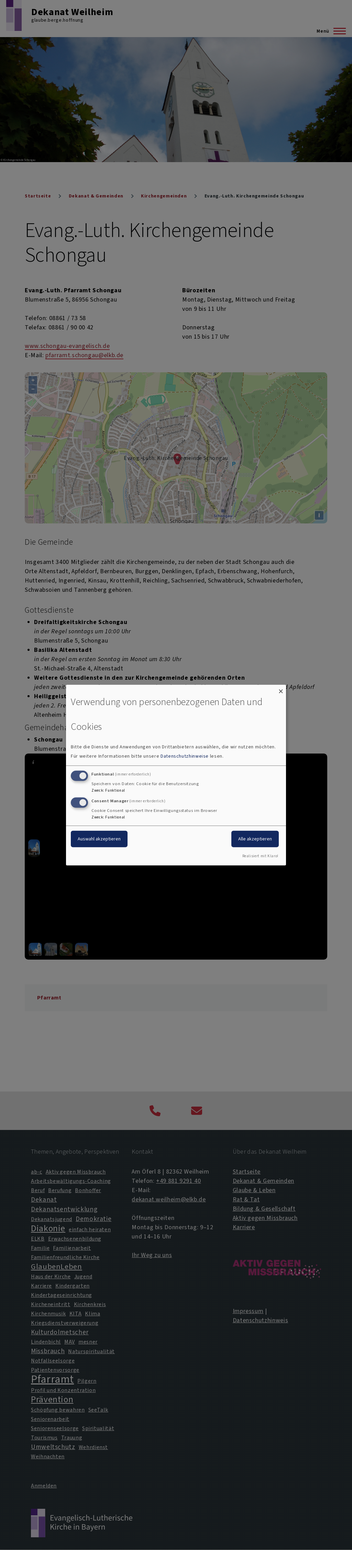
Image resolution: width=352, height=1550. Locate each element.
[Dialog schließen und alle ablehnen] (281, 689)
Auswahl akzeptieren (99, 839)
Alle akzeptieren (255, 839)
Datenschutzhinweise (185, 756)
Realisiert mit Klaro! (260, 856)
